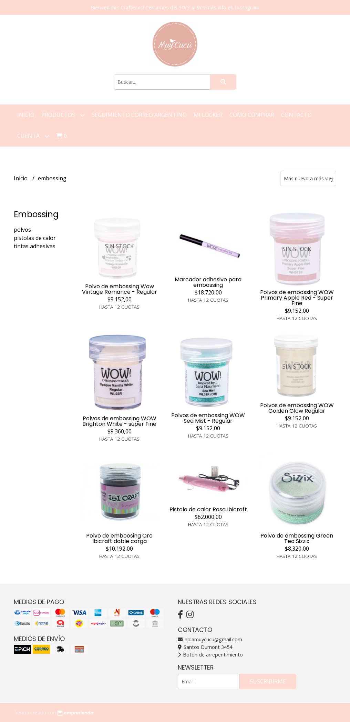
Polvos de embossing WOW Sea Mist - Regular (208, 418)
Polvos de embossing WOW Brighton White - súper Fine (119, 421)
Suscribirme (268, 681)
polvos (22, 229)
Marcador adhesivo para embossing (208, 282)
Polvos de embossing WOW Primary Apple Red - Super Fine (297, 297)
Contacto (296, 115)
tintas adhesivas (34, 246)
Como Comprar (251, 115)
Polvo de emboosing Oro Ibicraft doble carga (119, 538)
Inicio (25, 115)
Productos (63, 115)
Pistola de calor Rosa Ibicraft (208, 509)
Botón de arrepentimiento (210, 654)
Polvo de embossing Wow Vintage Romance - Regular (119, 289)
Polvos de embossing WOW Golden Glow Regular (297, 408)
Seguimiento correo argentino (139, 115)
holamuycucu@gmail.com (210, 639)
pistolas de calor (35, 238)
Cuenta (33, 136)
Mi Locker (208, 115)
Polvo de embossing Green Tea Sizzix (296, 538)
